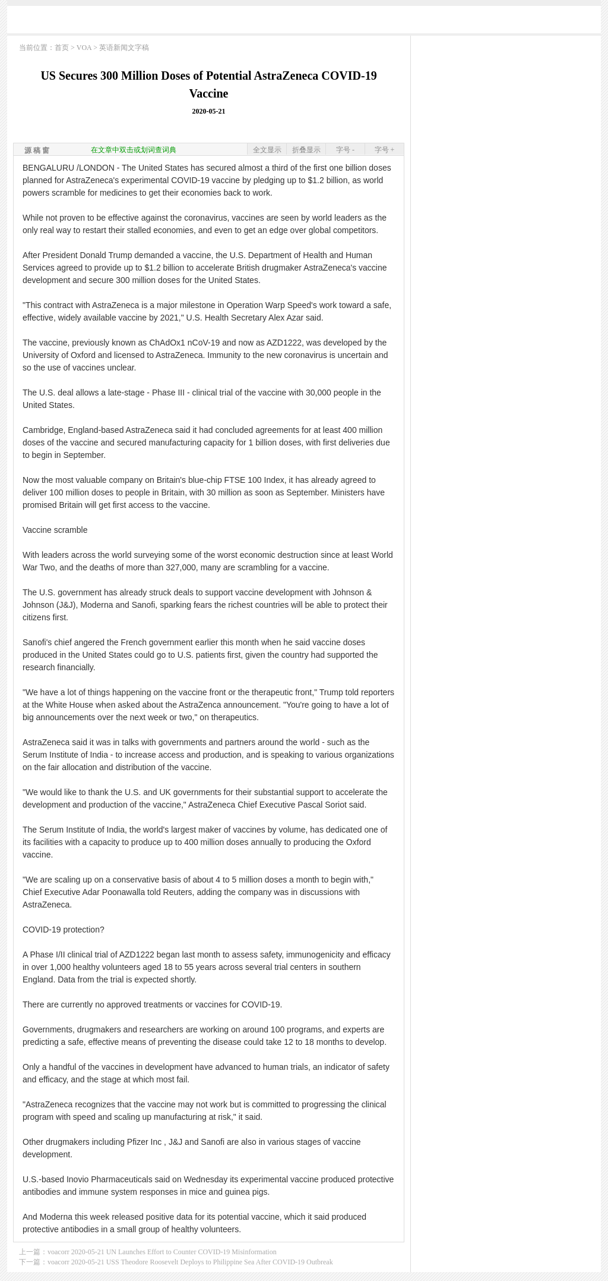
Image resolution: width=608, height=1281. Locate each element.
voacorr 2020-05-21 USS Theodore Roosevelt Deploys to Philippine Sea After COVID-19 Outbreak (190, 1262)
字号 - (345, 150)
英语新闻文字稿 (124, 47)
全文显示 (267, 150)
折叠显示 (306, 150)
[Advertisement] (304, 22)
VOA (84, 47)
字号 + (385, 150)
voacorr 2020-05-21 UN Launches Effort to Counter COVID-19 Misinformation (162, 1252)
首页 (62, 47)
